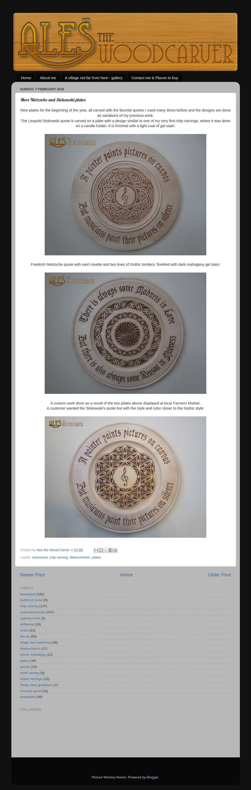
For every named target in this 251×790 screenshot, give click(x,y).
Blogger (152, 777)
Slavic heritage (31, 679)
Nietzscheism (80, 557)
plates (96, 557)
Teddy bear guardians (36, 685)
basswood (40, 557)
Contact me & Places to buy (154, 78)
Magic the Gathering (35, 642)
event (24, 630)
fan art (25, 636)
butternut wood (31, 600)
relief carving (30, 673)
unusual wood (30, 691)
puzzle (25, 667)
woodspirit (28, 697)
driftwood (27, 624)
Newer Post (32, 574)
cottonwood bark (32, 612)
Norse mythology (33, 655)
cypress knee (30, 618)
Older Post (219, 574)
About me (48, 78)
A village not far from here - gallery (93, 78)
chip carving (58, 557)
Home (26, 78)
